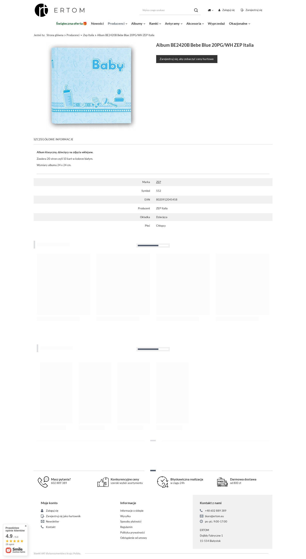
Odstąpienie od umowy (133, 537)
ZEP (158, 182)
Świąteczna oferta (69, 23)
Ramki (153, 23)
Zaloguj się (228, 10)
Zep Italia (88, 35)
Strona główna (55, 35)
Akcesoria (193, 23)
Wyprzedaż (216, 23)
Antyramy (172, 23)
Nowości (97, 23)
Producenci (116, 23)
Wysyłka (125, 516)
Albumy (136, 23)
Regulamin (126, 527)
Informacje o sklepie (132, 510)
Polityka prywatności (132, 532)
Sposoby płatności (130, 521)
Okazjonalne (238, 23)
